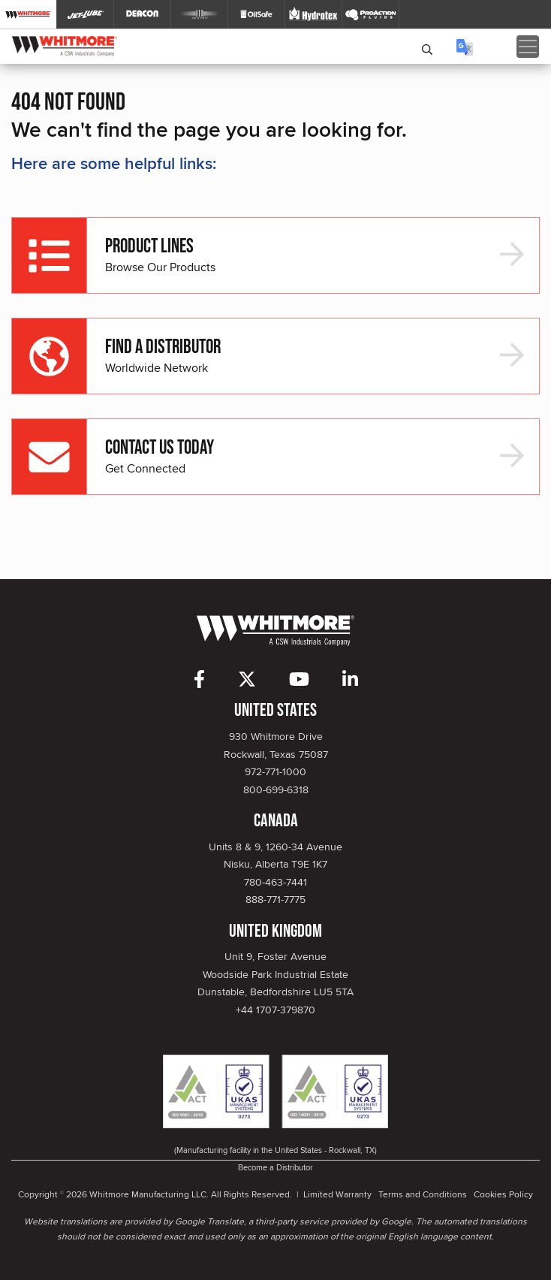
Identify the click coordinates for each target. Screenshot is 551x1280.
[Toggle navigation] (527, 46)
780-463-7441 (275, 881)
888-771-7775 (275, 899)
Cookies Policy (503, 1194)
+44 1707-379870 (275, 1009)
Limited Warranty (337, 1194)
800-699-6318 (276, 789)
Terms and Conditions (422, 1194)
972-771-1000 (275, 771)
